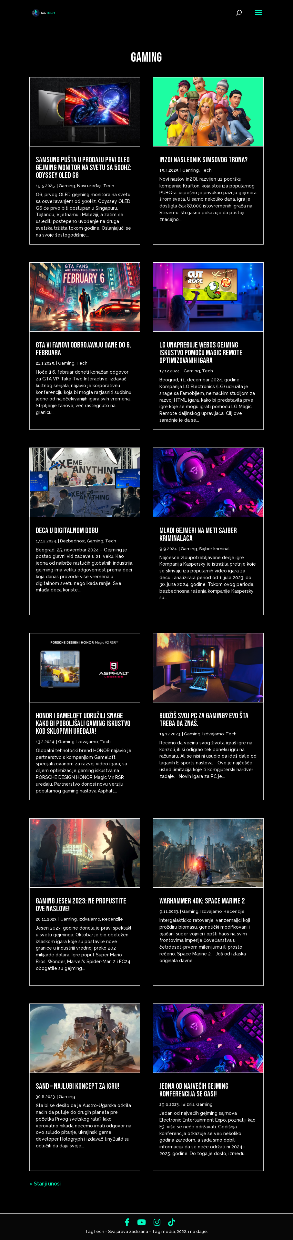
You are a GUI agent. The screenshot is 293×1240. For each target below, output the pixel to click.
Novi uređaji (89, 185)
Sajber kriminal (214, 548)
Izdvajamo (87, 741)
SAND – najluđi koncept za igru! (77, 1086)
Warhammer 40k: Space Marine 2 (202, 901)
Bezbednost (72, 541)
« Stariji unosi (45, 1184)
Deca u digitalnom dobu (67, 530)
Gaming (67, 185)
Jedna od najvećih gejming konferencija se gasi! (193, 1090)
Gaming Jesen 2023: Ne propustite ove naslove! (81, 904)
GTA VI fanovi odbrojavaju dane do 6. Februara (83, 349)
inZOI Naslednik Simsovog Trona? (203, 160)
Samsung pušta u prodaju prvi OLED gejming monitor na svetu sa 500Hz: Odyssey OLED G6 (84, 167)
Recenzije (112, 919)
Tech (108, 185)
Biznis (188, 1104)
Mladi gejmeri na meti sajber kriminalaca (198, 534)
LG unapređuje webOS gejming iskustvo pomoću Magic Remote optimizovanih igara (200, 352)
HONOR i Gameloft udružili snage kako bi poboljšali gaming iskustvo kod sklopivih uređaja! (83, 723)
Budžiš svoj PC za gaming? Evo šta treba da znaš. (203, 719)
